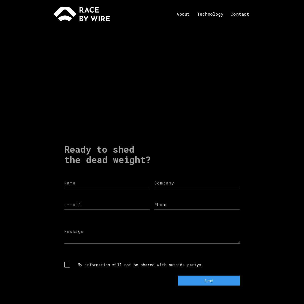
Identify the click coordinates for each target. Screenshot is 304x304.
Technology (210, 14)
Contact (240, 14)
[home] (81, 14)
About (183, 14)
